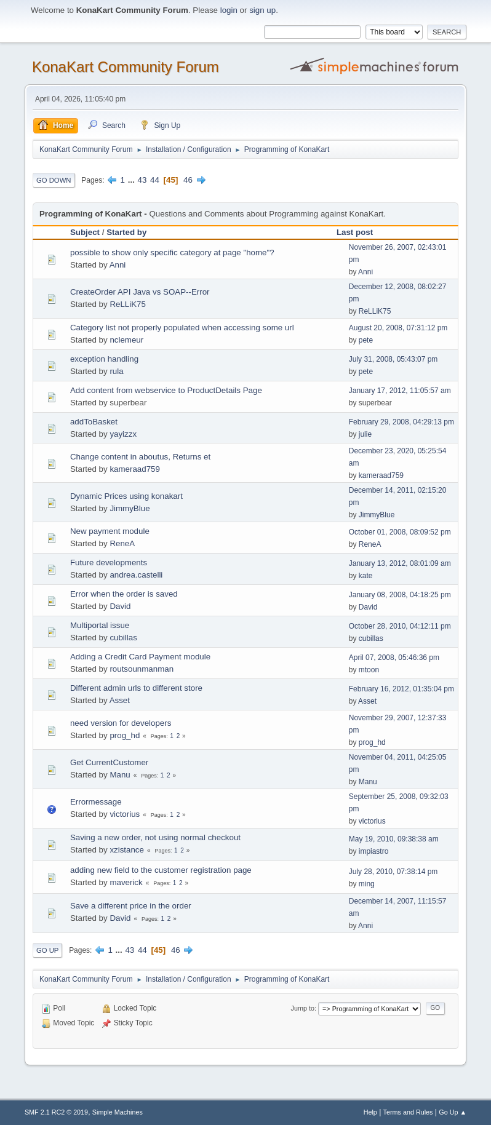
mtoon (369, 670)
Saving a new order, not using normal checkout (155, 837)
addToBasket (94, 421)
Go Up (47, 950)
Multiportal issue (99, 625)
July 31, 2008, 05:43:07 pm (393, 359)
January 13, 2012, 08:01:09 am (400, 563)
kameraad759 (135, 469)
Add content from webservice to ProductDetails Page (166, 390)
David (120, 606)
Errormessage (96, 801)
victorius (125, 814)
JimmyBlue (130, 508)
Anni (118, 264)
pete (366, 340)
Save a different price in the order (130, 905)
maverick (126, 882)
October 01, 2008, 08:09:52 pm (400, 532)
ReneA (122, 543)
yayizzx (123, 434)
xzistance (127, 849)
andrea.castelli (136, 574)
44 (154, 180)
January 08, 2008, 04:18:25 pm (400, 594)
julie (365, 434)
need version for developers (120, 723)
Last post (355, 232)
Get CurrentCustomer (109, 762)
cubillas (123, 637)
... (132, 180)
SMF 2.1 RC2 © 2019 (56, 1112)
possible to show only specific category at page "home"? (172, 252)
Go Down (53, 180)
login (229, 10)
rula (116, 371)
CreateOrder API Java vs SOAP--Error (140, 291)
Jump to (302, 1008)
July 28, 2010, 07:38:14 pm (393, 871)
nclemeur (126, 339)
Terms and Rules (408, 1112)
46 (188, 180)
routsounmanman (142, 669)
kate (366, 575)
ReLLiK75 (128, 304)
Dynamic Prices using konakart (126, 496)
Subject (85, 232)
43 (142, 180)
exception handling (104, 359)
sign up (262, 10)
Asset (120, 700)
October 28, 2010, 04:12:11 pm (400, 626)
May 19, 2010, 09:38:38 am (394, 839)
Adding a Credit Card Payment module (140, 656)
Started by (126, 232)
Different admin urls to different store (136, 688)
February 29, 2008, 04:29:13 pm (401, 422)
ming (367, 884)
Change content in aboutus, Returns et (140, 456)
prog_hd (125, 735)
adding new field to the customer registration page (161, 870)
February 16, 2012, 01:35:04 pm (401, 689)
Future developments (108, 562)
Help (370, 1112)
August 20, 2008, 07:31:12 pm (398, 328)
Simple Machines (117, 1112)
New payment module (110, 531)
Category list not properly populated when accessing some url (182, 327)
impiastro (374, 851)
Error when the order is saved (124, 593)
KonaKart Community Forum (125, 66)
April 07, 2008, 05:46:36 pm (394, 657)
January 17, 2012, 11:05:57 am (400, 390)
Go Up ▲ (452, 1112)
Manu (120, 774)
